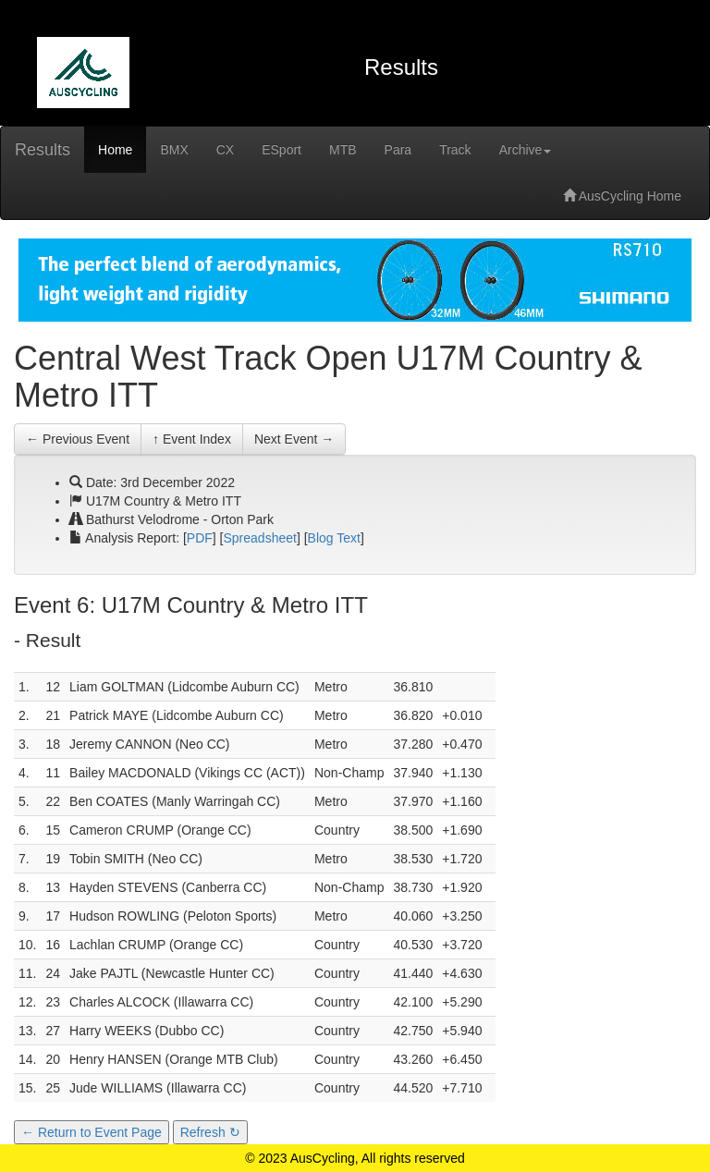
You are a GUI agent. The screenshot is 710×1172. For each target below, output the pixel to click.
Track (455, 149)
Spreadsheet (260, 538)
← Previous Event (77, 439)
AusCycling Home (622, 196)
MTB (343, 149)
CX (225, 149)
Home (115, 149)
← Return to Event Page (91, 1132)
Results (42, 149)
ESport (281, 149)
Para (398, 149)
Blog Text (334, 538)
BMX (174, 149)
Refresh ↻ (210, 1132)
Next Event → (294, 439)
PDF (200, 538)
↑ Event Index (192, 439)
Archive (525, 149)
